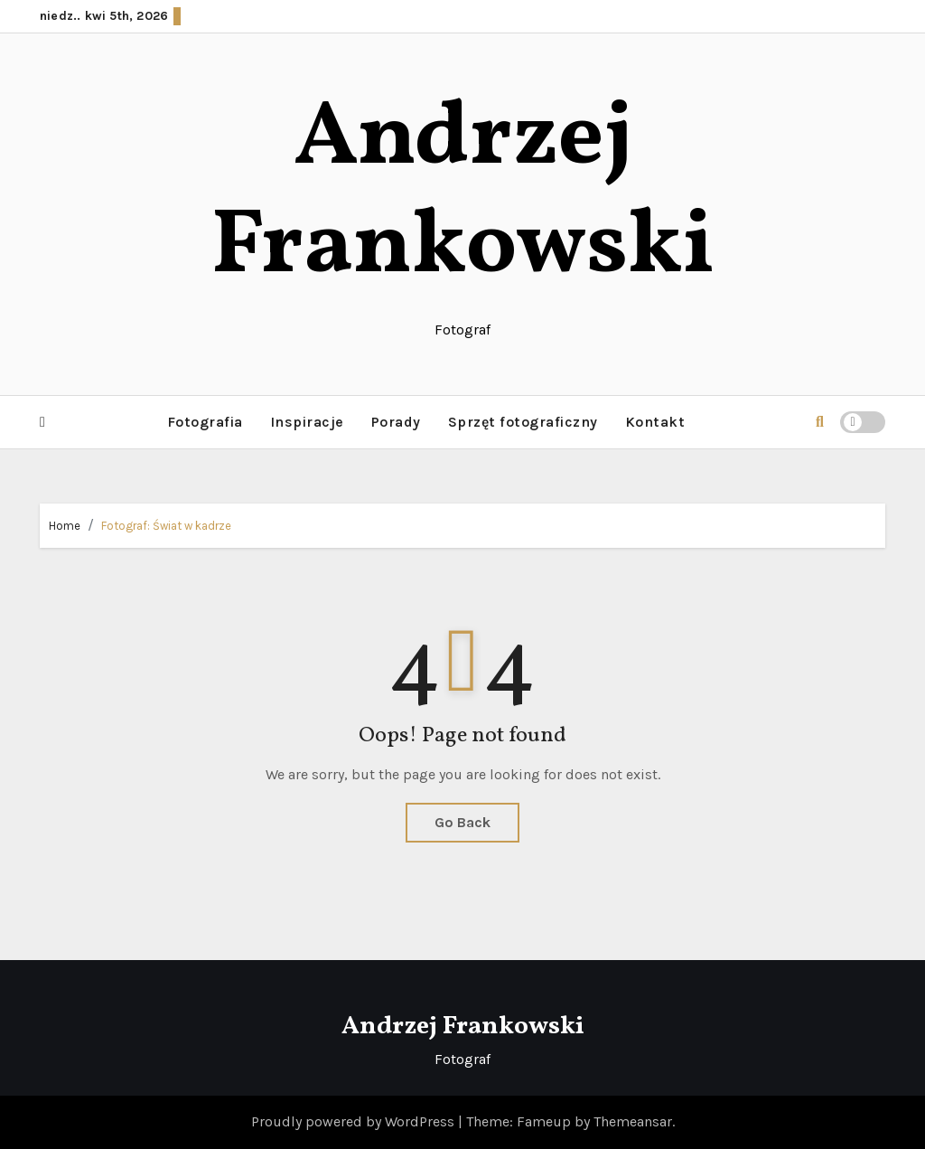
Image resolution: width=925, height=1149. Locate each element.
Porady (396, 421)
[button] (42, 422)
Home (64, 525)
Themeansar (632, 1121)
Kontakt (655, 421)
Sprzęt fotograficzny (523, 421)
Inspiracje (307, 421)
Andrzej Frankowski (463, 194)
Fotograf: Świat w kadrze (166, 525)
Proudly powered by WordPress (354, 1121)
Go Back (462, 822)
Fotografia (205, 421)
